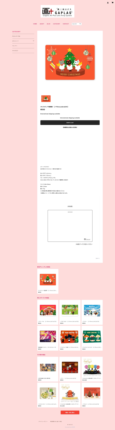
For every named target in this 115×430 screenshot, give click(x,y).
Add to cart (70, 122)
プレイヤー (15, 45)
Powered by (70, 427)
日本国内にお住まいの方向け (70, 127)
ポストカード (15, 41)
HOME (35, 24)
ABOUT (42, 24)
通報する (98, 258)
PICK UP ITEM (16, 36)
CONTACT (66, 24)
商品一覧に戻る (70, 412)
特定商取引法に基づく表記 (56, 421)
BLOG (48, 24)
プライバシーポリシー (43, 421)
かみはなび (15, 50)
